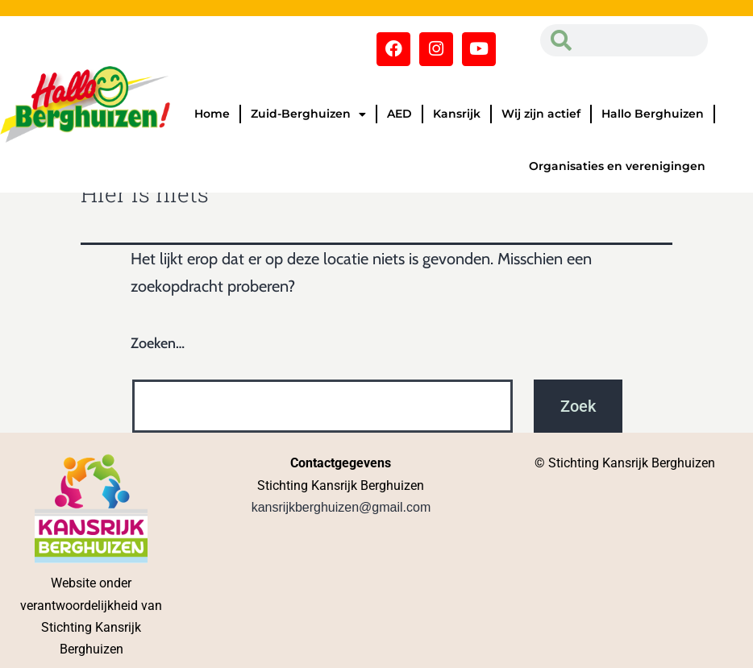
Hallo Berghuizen (652, 113)
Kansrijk (457, 113)
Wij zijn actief (540, 113)
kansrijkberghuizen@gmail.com (341, 507)
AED (399, 113)
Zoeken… (158, 343)
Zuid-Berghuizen (308, 114)
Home (212, 113)
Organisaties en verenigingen (617, 166)
